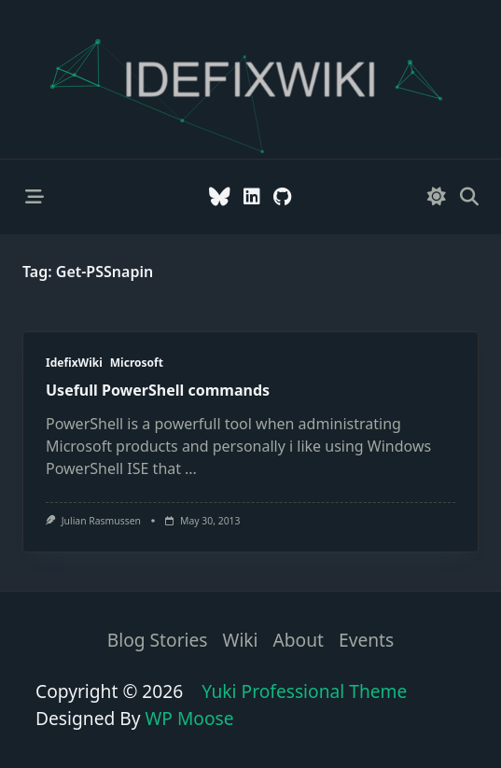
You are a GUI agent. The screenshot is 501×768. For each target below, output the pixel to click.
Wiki (240, 640)
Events (366, 640)
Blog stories (157, 640)
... (191, 468)
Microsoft (136, 362)
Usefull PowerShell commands (158, 390)
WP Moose (190, 718)
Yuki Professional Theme (304, 691)
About (298, 640)
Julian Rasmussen (101, 520)
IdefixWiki (74, 362)
